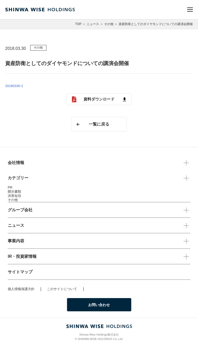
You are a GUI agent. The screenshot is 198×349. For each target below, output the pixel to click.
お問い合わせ (99, 305)
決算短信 (14, 196)
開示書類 (14, 191)
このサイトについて (62, 289)
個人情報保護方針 (21, 289)
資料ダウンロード (99, 99)
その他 (108, 24)
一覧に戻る (99, 124)
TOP (78, 24)
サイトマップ (20, 272)
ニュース (93, 24)
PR (10, 187)
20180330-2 (14, 86)
